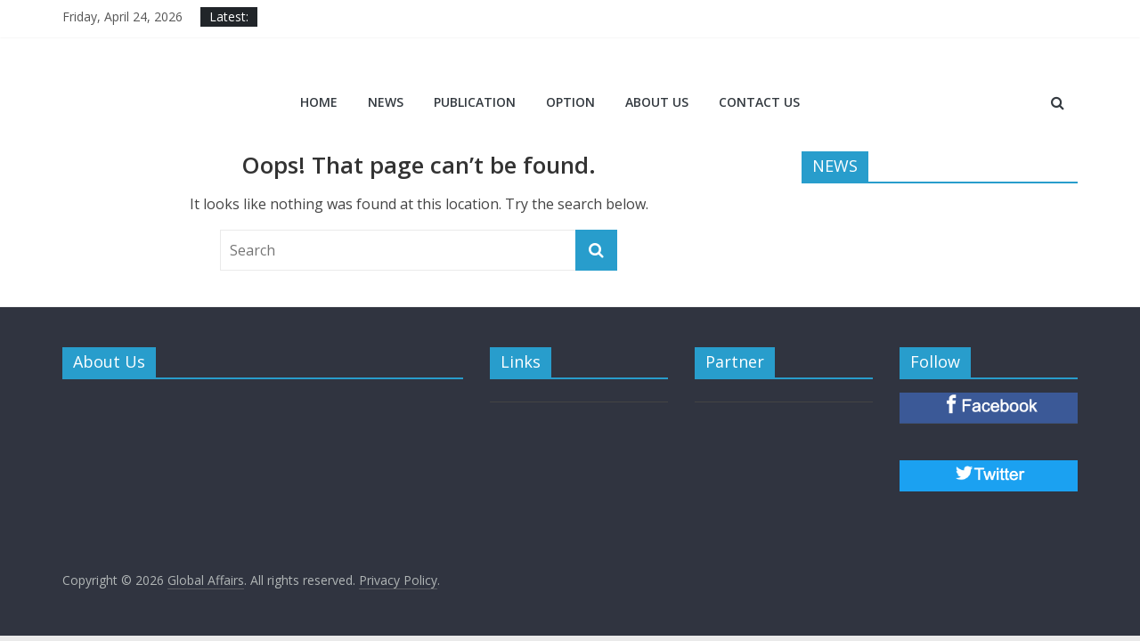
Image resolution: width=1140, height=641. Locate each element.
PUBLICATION (475, 101)
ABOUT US (656, 101)
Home (319, 101)
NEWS (385, 101)
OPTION (570, 101)
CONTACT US (759, 101)
